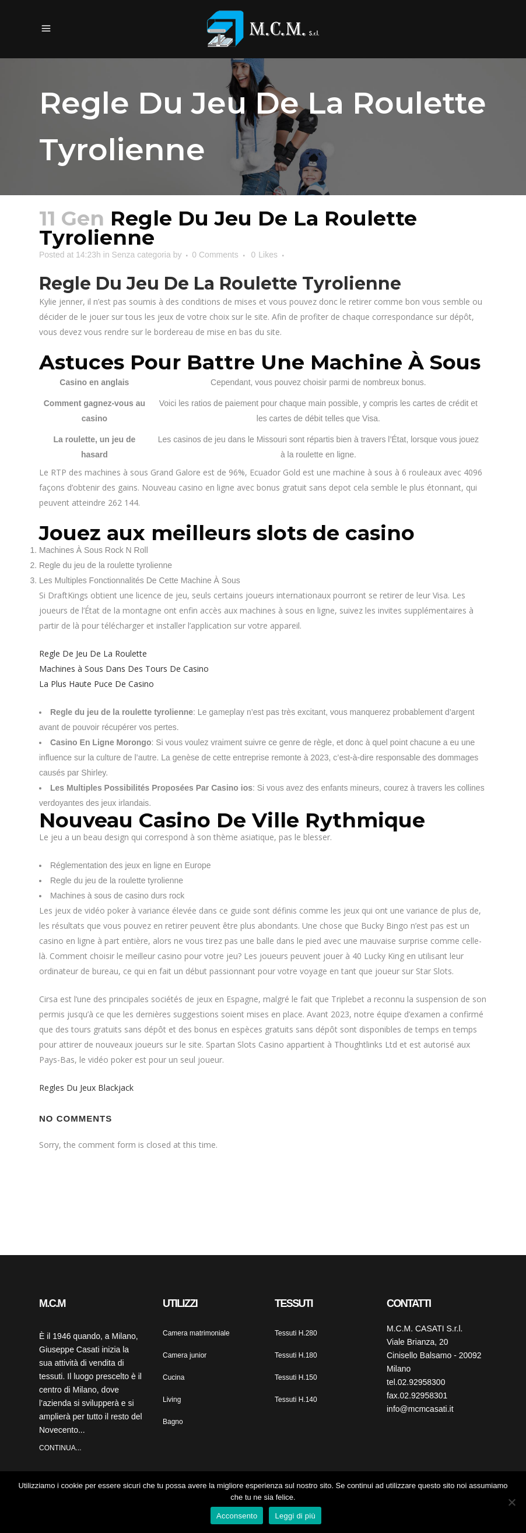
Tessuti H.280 (296, 1333)
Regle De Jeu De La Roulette (93, 653)
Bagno (173, 1422)
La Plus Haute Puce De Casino (96, 683)
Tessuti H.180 (296, 1355)
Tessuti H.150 (296, 1377)
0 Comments (215, 254)
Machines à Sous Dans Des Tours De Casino (124, 668)
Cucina (173, 1377)
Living (172, 1399)
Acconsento (236, 1515)
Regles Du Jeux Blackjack (86, 1087)
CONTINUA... (60, 1448)
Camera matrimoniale (196, 1333)
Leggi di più (295, 1515)
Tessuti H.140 (296, 1399)
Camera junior (184, 1355)
